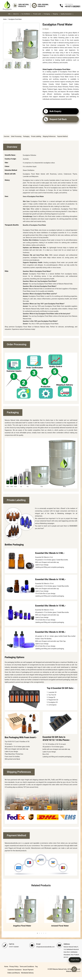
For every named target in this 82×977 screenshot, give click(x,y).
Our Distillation (25, 14)
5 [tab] (46, 933)
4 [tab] (44, 933)
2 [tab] (39, 933)
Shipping (55, 14)
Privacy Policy (13, 966)
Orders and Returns (13, 973)
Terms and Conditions (27, 966)
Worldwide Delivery (27, 973)
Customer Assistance (15, 970)
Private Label (37, 14)
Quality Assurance (66, 14)
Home (5, 19)
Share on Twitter (49, 127)
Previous (2, 910)
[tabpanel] (22, 909)
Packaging (47, 14)
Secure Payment (28, 970)
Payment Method (62, 136)
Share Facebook (44, 127)
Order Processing (16, 136)
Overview (6, 136)
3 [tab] (42, 933)
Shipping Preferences (49, 136)
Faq (36, 966)
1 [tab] (37, 933)
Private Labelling (36, 136)
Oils (9, 14)
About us (16, 14)
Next (80, 910)
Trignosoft (77, 971)
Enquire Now (75, 960)
